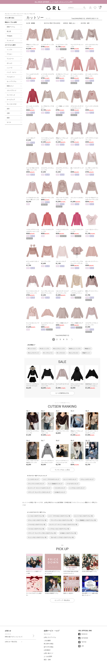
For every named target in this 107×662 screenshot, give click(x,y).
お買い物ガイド (48, 653)
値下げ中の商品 (48, 647)
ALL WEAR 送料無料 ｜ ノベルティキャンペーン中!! (53, 2)
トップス (13, 13)
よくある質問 (48, 656)
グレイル (7, 13)
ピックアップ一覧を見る (62, 600)
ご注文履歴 (47, 640)
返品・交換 (47, 659)
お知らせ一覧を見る (11, 641)
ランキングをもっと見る (62, 470)
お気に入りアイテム (50, 637)
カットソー (20, 13)
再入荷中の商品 (48, 643)
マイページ (47, 634)
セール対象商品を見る (62, 393)
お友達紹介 (47, 650)
